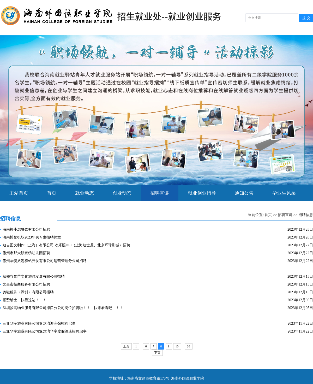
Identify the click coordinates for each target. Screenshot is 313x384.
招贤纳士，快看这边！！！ (24, 300)
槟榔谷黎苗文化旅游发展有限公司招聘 (34, 276)
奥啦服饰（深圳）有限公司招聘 (28, 292)
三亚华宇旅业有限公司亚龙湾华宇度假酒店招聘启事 (45, 331)
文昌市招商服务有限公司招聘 (26, 284)
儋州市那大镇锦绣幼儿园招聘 (26, 253)
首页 (51, 193)
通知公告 (244, 193)
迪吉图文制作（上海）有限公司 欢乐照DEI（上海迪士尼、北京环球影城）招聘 (66, 245)
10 (177, 346)
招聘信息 (305, 215)
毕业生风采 (284, 193)
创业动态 (122, 193)
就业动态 (84, 193)
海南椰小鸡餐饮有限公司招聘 (26, 229)
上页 (126, 346)
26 (188, 346)
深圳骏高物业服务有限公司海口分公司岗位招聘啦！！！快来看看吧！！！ (63, 308)
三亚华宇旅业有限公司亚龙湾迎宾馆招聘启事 (39, 323)
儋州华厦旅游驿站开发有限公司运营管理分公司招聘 (45, 261)
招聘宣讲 (159, 193)
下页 (157, 352)
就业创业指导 (202, 193)
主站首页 (18, 193)
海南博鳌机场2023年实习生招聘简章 (32, 237)
